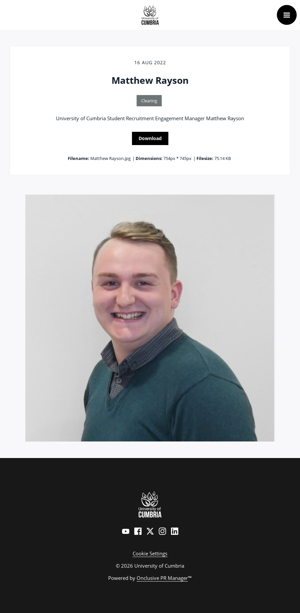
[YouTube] (125, 531)
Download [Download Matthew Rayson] (150, 138)
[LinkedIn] (174, 531)
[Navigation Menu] (287, 15)
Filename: (78, 158)
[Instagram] (162, 531)
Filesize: (204, 158)
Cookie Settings (150, 553)
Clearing (149, 101)
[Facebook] (138, 531)
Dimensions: (149, 158)
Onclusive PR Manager (162, 578)
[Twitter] (150, 531)
